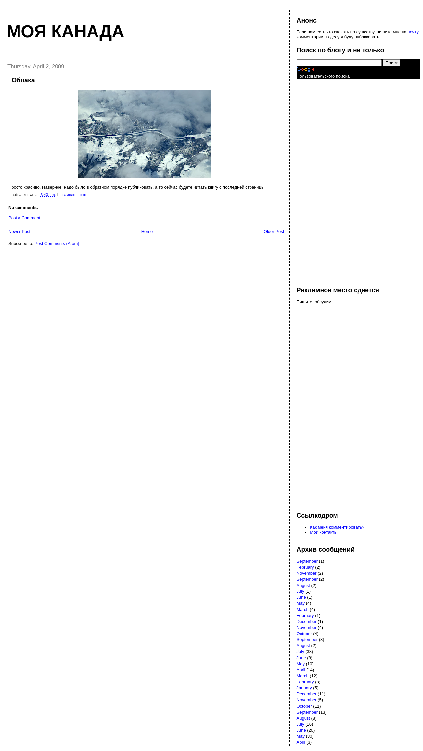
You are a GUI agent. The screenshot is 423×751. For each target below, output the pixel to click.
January (304, 687)
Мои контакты (324, 532)
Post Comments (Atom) (57, 243)
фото (83, 195)
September (307, 561)
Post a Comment (24, 217)
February (305, 567)
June (301, 597)
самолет (69, 195)
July (300, 591)
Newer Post (19, 231)
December (307, 621)
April (301, 669)
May (301, 603)
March (303, 609)
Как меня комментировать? (337, 527)
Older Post (274, 231)
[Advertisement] (323, 179)
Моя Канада (65, 31)
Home (147, 231)
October (304, 633)
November (307, 573)
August (303, 585)
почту (413, 31)
